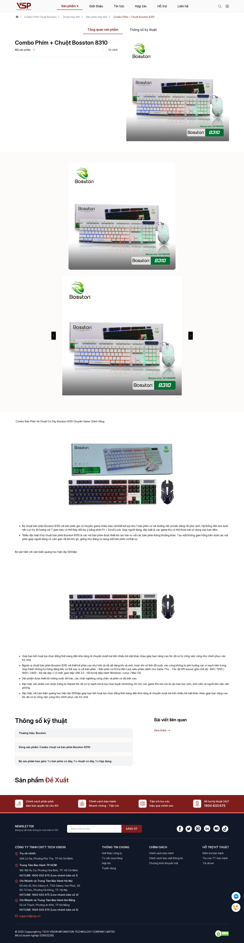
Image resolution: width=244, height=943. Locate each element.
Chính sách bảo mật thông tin (166, 858)
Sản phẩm (69, 6)
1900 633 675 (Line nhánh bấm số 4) (55, 894)
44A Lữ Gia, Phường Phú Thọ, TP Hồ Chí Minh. (46, 858)
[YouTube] (216, 828)
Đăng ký (132, 828)
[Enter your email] (94, 829)
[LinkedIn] (206, 828)
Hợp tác (141, 6)
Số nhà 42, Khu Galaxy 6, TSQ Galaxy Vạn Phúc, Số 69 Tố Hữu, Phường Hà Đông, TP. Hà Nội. (49, 887)
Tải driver (208, 863)
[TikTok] (225, 828)
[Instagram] (197, 828)
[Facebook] (180, 828)
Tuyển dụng (109, 868)
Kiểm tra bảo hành (213, 853)
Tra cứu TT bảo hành (215, 858)
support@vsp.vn (29, 916)
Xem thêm (162, 730)
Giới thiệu (96, 6)
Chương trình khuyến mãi (163, 863)
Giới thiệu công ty (112, 853)
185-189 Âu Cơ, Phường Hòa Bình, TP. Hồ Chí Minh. (48, 870)
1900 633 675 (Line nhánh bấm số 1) (55, 875)
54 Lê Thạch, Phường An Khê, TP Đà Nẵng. (44, 904)
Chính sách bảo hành (161, 853)
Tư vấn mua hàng (112, 858)
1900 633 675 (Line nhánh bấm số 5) (55, 909)
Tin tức (119, 6)
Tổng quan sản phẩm (102, 29)
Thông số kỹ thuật (143, 30)
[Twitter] (188, 828)
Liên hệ (183, 6)
